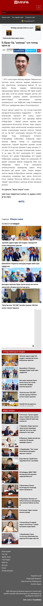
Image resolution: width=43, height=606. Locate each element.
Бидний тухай (36, 576)
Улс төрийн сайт (17, 17)
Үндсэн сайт (6, 17)
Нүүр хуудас (6, 551)
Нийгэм (4, 562)
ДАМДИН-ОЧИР (13, 49)
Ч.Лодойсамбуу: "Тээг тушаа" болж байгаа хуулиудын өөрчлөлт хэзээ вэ (28, 451)
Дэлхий (4, 565)
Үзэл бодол (6, 560)
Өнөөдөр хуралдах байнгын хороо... (22, 28)
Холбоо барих (36, 584)
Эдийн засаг (6, 557)
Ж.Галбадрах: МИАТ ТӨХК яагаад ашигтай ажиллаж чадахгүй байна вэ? (27, 474)
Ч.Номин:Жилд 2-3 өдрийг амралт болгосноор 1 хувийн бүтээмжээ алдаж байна (28, 524)
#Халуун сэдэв (16, 219)
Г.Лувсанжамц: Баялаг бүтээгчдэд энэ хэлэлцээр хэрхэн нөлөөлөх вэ (27, 487)
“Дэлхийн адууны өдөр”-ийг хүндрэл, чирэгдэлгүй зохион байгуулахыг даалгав (19, 244)
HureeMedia (37, 600)
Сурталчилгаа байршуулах (31, 581)
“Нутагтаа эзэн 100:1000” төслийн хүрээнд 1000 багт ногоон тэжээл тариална (20, 306)
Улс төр (4, 554)
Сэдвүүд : (6, 219)
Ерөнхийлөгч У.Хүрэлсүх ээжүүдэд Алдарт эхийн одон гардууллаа (20, 265)
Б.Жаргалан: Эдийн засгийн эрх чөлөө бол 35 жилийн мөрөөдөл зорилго (29, 440)
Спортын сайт (30, 17)
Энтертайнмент (7, 571)
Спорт (4, 568)
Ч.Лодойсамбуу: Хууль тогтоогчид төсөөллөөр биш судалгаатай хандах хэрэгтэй (29, 536)
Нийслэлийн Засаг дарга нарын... (14, 38)
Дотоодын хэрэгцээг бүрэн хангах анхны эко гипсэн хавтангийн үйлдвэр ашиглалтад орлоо (20, 286)
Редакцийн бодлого (33, 578)
